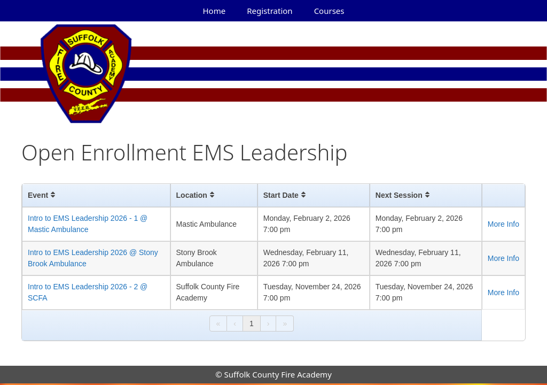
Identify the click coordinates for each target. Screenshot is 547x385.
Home (214, 10)
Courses (329, 10)
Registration (269, 10)
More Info (503, 224)
